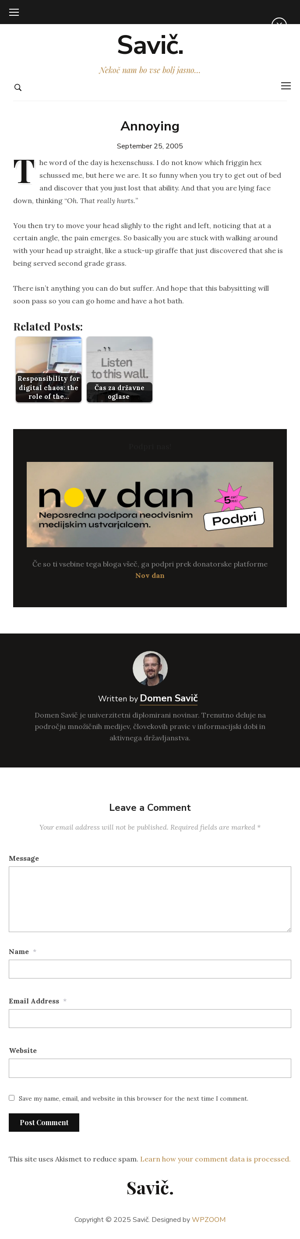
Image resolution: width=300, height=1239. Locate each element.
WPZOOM (209, 1220)
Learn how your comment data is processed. (215, 1159)
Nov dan (150, 575)
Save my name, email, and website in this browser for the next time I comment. (133, 1098)
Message (24, 858)
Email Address (34, 1000)
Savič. (150, 45)
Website (23, 1050)
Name (19, 951)
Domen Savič (169, 698)
